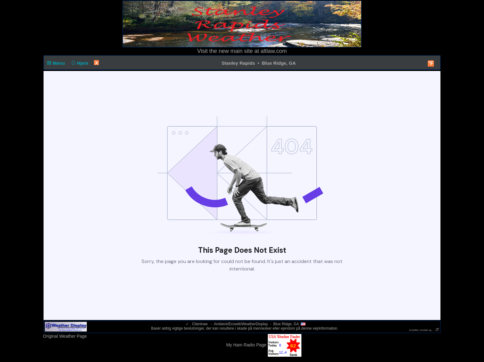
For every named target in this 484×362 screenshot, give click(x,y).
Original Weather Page (65, 336)
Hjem (79, 63)
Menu (57, 63)
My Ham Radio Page (246, 344)
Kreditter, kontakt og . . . (424, 330)
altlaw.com (274, 51)
